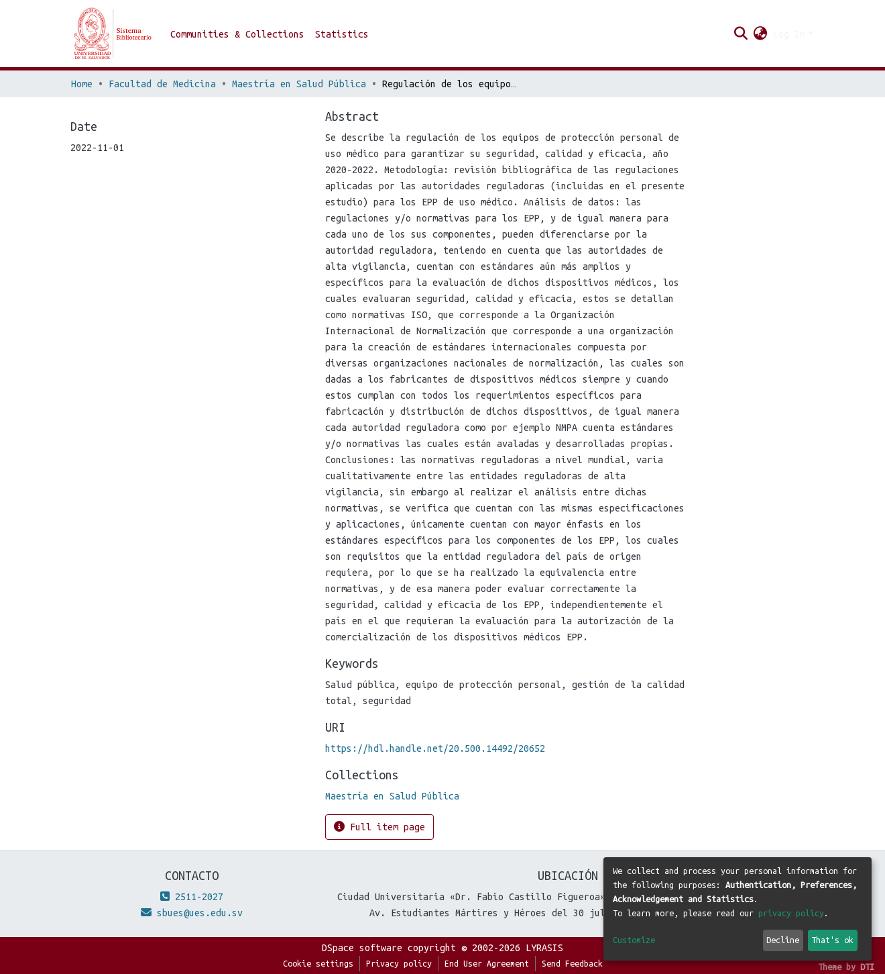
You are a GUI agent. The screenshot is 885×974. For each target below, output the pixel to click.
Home (82, 84)
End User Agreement (487, 963)
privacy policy (791, 913)
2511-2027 (191, 896)
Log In (789, 34)
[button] (760, 34)
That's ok (832, 939)
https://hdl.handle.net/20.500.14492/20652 (435, 748)
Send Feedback (572, 963)
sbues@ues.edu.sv (192, 913)
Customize (634, 939)
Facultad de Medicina (162, 84)
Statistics (342, 34)
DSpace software (362, 947)
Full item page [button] (379, 826)
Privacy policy (399, 963)
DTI (867, 966)
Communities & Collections (237, 34)
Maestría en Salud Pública (299, 84)
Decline (782, 939)
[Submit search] (741, 34)
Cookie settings (318, 963)
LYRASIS (544, 947)
